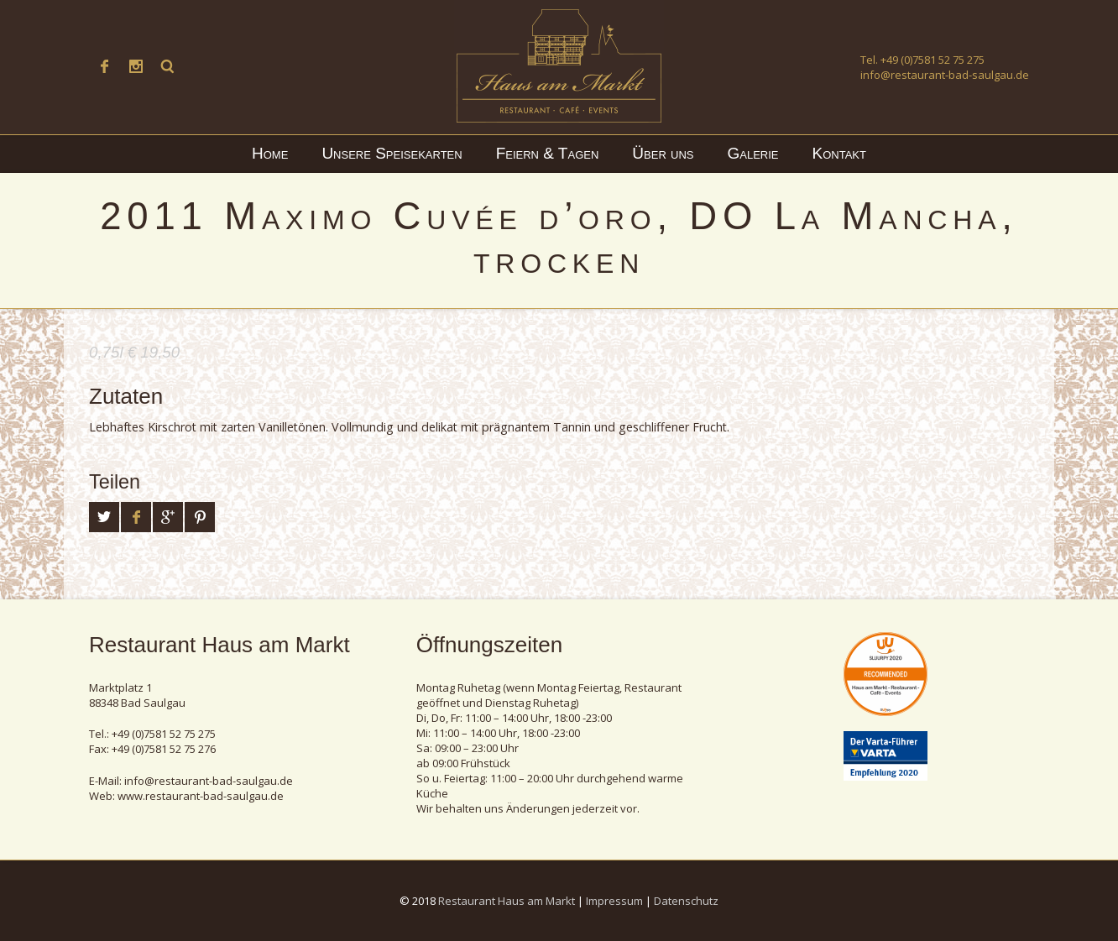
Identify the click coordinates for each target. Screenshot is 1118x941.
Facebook (104, 66)
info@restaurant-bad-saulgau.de (944, 74)
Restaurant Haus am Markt (506, 900)
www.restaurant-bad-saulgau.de (201, 795)
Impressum (614, 900)
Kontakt (839, 153)
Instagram (136, 66)
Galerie (753, 153)
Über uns (662, 153)
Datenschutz (686, 900)
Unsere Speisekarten (391, 153)
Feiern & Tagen (547, 153)
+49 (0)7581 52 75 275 (932, 59)
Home (270, 153)
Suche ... (168, 66)
